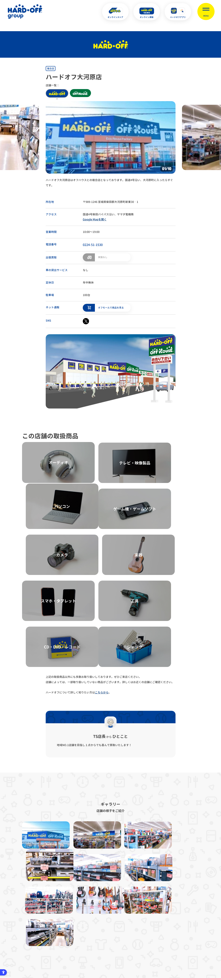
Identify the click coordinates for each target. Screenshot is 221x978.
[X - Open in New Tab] (86, 321)
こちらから (102, 609)
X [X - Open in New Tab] (84, 956)
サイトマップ (30, 918)
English (104, 956)
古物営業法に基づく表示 (96, 918)
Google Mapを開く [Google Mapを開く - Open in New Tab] (95, 219)
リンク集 (168, 918)
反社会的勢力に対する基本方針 (135, 918)
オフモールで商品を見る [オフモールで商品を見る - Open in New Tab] (111, 307)
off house (81, 93)
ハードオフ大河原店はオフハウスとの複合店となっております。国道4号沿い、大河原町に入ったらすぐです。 (109, 182)
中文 (130, 956)
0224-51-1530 (93, 245)
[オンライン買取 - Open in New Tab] (146, 11)
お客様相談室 (191, 918)
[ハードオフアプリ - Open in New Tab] (178, 11)
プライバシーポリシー (60, 918)
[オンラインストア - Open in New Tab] (115, 11)
